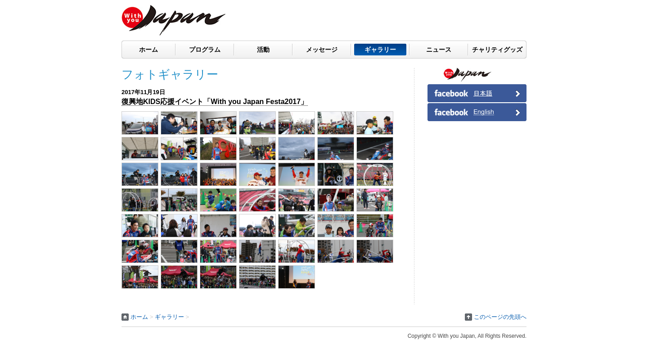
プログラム (204, 49)
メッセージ (322, 49)
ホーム (148, 49)
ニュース (438, 49)
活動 (263, 49)
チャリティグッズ (497, 49)
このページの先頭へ (500, 316)
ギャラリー (380, 49)
